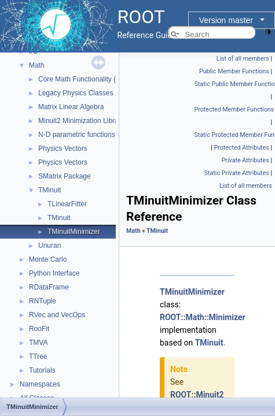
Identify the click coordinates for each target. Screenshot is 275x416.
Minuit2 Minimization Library (81, 121)
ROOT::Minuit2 (197, 394)
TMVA (38, 343)
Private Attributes (245, 160)
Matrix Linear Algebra (71, 107)
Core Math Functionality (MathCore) (93, 79)
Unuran (49, 246)
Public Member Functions (234, 71)
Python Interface (54, 273)
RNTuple (42, 301)
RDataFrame (49, 287)
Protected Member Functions (234, 109)
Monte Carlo (48, 259)
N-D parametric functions (76, 135)
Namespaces (40, 384)
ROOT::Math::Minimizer (202, 317)
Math (37, 65)
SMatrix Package (64, 176)
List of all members (243, 58)
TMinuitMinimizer (73, 232)
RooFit (39, 329)
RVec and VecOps (57, 315)
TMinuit (49, 190)
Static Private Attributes (236, 173)
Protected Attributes (241, 147)
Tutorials (42, 370)
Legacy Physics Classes (75, 93)
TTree (38, 356)
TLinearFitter (67, 204)
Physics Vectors (62, 148)
